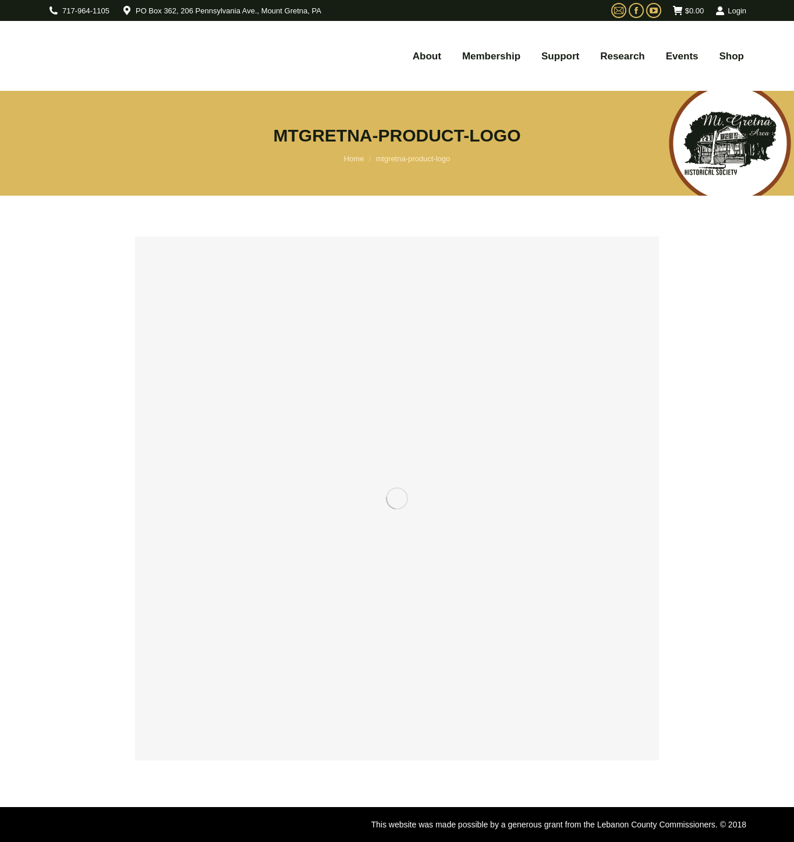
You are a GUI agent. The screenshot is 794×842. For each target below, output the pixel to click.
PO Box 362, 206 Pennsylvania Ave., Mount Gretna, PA (228, 10)
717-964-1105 (85, 10)
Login (730, 10)
